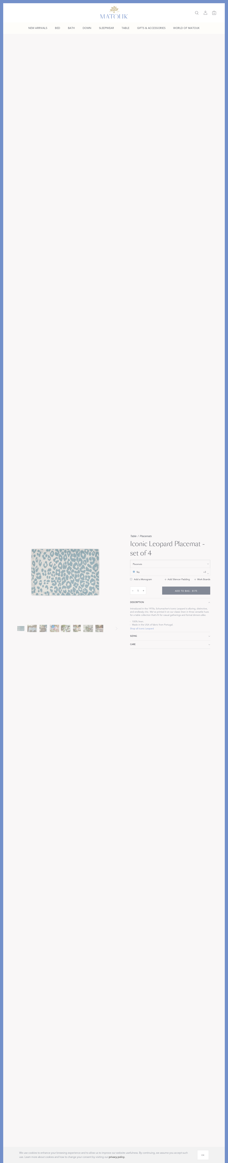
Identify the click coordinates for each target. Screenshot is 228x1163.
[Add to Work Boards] (202, 579)
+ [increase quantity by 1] (143, 590)
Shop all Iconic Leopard (142, 628)
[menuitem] (37, 28)
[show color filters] (170, 572)
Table (133, 536)
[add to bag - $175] (186, 591)
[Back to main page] (114, 12)
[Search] (197, 13)
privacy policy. (117, 1157)
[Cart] (214, 12)
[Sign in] (205, 13)
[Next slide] (116, 628)
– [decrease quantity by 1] (132, 590)
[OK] (203, 1155)
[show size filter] (170, 564)
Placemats (146, 536)
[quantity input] (138, 591)
